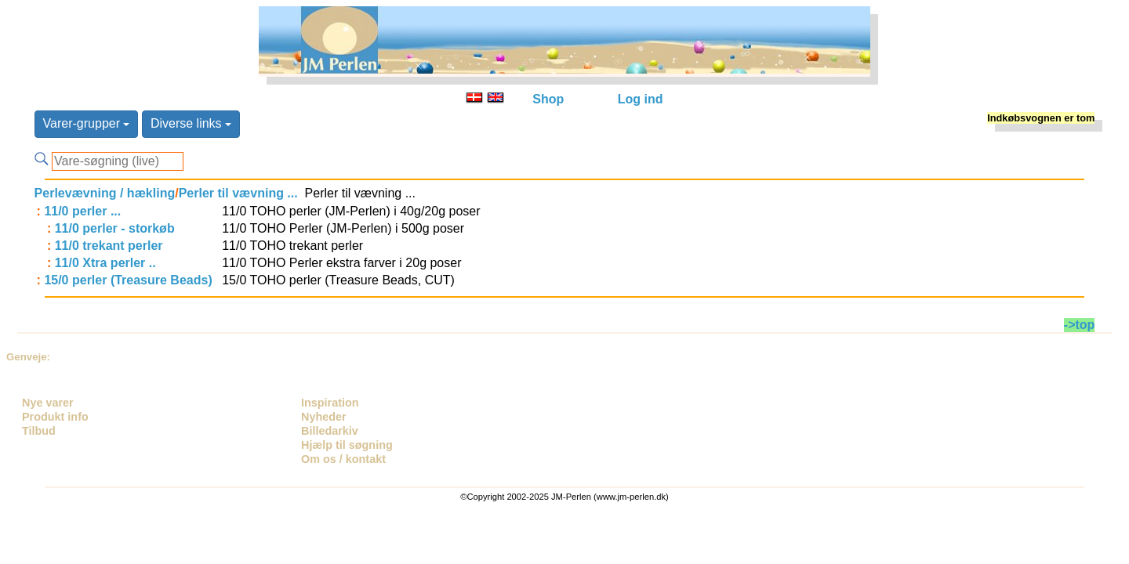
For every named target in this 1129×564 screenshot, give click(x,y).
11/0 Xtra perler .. (105, 262)
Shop (548, 99)
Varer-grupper (86, 123)
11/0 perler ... (82, 211)
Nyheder (324, 416)
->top (1079, 324)
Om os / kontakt (343, 459)
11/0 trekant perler (109, 245)
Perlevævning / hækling (105, 193)
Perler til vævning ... (238, 193)
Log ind (640, 99)
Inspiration (330, 402)
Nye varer (48, 402)
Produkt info (55, 416)
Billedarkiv (329, 431)
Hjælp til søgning (347, 445)
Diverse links (191, 123)
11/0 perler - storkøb (115, 228)
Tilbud (39, 431)
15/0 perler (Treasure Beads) (128, 280)
